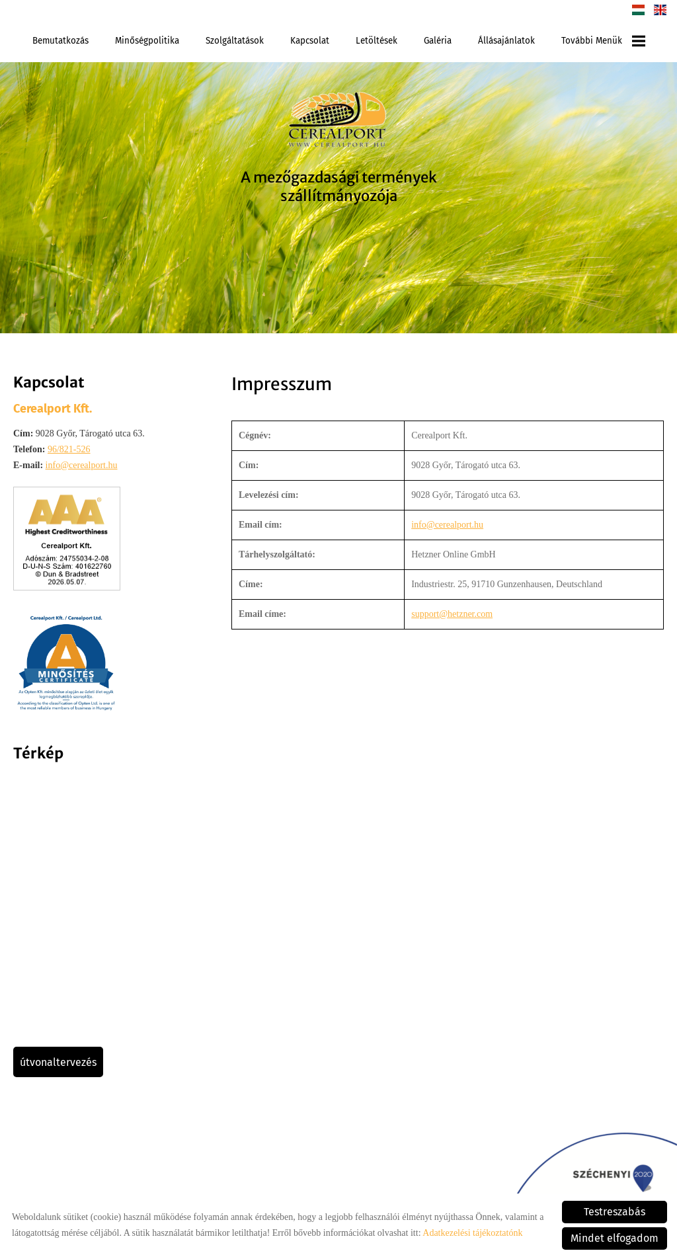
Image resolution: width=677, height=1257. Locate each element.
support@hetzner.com (452, 614)
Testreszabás (614, 1211)
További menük (603, 41)
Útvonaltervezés (58, 1062)
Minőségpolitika (147, 40)
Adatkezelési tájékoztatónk (472, 1233)
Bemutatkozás (60, 40)
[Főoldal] (338, 122)
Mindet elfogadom (614, 1238)
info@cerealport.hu (82, 465)
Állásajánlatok (506, 40)
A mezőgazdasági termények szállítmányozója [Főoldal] (339, 186)
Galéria (438, 40)
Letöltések (376, 40)
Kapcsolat (309, 40)
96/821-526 (69, 449)
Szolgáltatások (235, 40)
